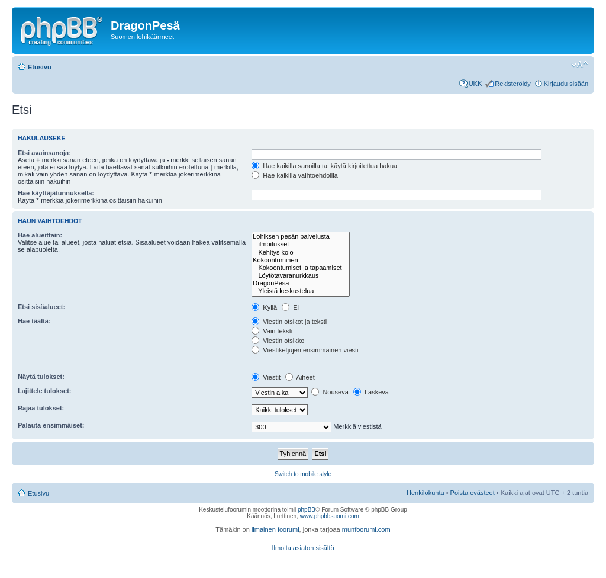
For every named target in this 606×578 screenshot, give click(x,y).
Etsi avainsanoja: (44, 152)
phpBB (306, 509)
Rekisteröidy (513, 83)
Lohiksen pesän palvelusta (300, 236)
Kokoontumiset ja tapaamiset (300, 268)
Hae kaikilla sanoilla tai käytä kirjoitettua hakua (324, 165)
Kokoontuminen (300, 260)
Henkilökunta (425, 492)
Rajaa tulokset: (41, 408)
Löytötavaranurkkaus (300, 276)
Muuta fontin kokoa (579, 64)
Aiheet (300, 377)
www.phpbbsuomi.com (329, 516)
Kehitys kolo (300, 252)
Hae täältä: (34, 321)
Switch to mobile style (303, 474)
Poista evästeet (472, 492)
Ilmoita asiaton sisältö (303, 547)
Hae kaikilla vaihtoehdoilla (295, 175)
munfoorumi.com (366, 529)
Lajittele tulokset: (44, 390)
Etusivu (39, 66)
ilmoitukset (300, 244)
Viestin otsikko (278, 340)
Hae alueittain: (40, 235)
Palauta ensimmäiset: (51, 425)
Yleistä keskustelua (300, 291)
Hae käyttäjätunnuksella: (56, 193)
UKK (475, 83)
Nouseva (329, 392)
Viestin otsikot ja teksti (289, 321)
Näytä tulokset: (41, 376)
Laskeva (371, 392)
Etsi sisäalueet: (41, 306)
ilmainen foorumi (275, 529)
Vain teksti (272, 331)
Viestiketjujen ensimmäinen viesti (305, 350)
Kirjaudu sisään (566, 83)
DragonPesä (300, 283)
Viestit (266, 377)
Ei (290, 307)
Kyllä (264, 307)
